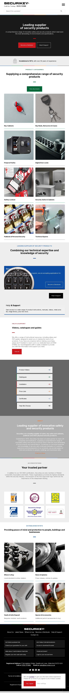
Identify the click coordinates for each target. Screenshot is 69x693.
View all (17, 353)
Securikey (17, 3)
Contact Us (34, 636)
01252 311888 (26, 667)
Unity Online (38, 689)
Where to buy (29, 634)
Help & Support (43, 45)
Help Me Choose (34, 407)
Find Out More (40, 455)
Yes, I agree (36, 683)
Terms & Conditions (14, 678)
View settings (48, 683)
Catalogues (34, 379)
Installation (34, 386)
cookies (38, 675)
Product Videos (34, 371)
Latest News (19, 634)
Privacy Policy (27, 678)
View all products (34, 89)
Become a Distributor (27, 45)
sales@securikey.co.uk (47, 667)
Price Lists (34, 393)
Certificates (34, 400)
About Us (10, 634)
